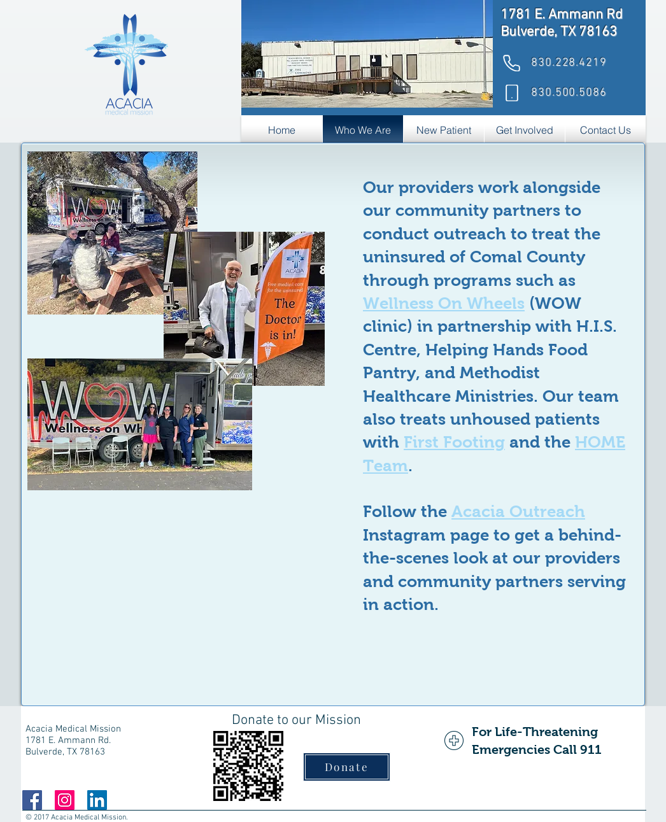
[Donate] (346, 767)
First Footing (454, 442)
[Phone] (511, 63)
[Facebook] (32, 800)
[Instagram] (64, 800)
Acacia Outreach (518, 511)
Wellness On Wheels (444, 303)
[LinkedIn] (97, 800)
